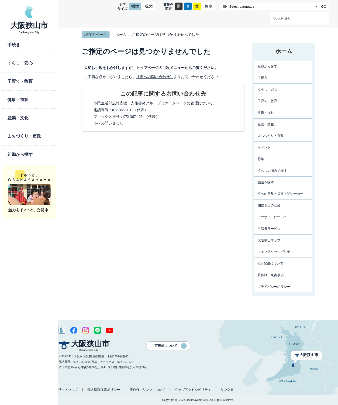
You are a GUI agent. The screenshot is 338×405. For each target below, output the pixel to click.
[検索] (295, 18)
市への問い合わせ (108, 123)
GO (323, 6)
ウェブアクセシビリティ (193, 389)
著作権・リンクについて (148, 389)
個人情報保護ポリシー (103, 389)
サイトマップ (68, 389)
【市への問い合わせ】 (154, 77)
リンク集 (227, 389)
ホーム (121, 35)
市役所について (166, 345)
